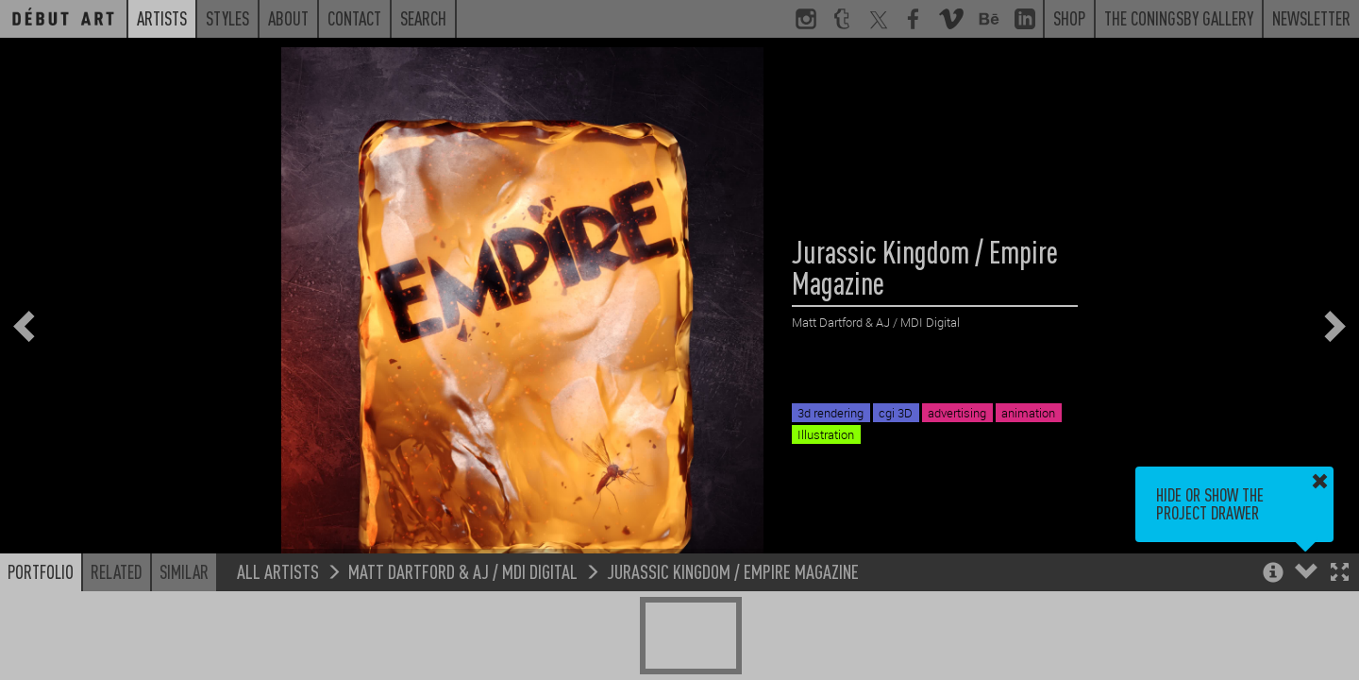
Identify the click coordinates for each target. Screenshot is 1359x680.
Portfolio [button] (41, 571)
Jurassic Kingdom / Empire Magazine (733, 571)
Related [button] (117, 571)
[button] (1340, 573)
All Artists (278, 571)
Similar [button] (184, 571)
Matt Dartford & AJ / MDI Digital (463, 571)
